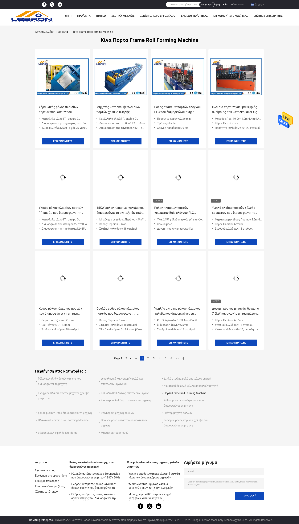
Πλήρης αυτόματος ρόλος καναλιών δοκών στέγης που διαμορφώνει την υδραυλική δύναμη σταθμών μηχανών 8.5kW (94, 497)
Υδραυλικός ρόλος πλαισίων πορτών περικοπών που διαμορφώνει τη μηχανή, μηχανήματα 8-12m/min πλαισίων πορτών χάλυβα (62, 110)
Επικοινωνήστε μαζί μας (230, 15)
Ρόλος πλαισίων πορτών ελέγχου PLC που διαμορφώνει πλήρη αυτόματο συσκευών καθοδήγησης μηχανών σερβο (178, 110)
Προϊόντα (84, 15)
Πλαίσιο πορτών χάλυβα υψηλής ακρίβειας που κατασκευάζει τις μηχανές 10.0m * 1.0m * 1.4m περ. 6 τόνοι (235, 110)
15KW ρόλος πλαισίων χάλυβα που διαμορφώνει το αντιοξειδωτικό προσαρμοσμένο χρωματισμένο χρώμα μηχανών (120, 210)
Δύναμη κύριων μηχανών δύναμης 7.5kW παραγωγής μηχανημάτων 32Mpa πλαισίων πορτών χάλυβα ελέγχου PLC (235, 311)
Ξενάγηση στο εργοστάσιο (157, 15)
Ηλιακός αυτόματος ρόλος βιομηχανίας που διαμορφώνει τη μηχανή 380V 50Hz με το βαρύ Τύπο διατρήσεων (95, 476)
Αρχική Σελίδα (44, 31)
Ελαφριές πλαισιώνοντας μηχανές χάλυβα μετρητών (153, 464)
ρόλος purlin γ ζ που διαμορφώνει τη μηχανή (65, 412)
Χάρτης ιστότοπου (46, 491)
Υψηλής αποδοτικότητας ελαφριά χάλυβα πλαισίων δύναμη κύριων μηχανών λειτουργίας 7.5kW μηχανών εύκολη (154, 476)
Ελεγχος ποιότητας (194, 15)
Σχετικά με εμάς (123, 15)
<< (136, 358)
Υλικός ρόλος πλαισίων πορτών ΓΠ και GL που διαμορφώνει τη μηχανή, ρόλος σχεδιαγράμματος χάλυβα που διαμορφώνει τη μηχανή (61, 210)
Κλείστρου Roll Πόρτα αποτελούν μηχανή (126, 400)
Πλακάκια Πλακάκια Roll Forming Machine (63, 420)
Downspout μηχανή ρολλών (117, 412)
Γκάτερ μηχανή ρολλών (178, 412)
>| (183, 358)
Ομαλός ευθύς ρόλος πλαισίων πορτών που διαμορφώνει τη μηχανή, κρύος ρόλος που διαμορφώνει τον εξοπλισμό (117, 311)
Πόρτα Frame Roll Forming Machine (185, 393)
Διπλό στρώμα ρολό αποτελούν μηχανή (187, 378)
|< (130, 358)
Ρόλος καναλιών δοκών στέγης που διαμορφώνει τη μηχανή (91, 464)
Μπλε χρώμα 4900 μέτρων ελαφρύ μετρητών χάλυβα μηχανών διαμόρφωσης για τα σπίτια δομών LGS (153, 497)
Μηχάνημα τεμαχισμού (114, 432)
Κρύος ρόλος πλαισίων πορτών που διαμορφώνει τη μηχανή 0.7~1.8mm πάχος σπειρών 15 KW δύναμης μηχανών (62, 311)
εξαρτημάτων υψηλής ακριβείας (57, 432)
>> (177, 358)
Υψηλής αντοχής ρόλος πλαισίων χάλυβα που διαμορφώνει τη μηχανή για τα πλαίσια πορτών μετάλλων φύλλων (177, 311)
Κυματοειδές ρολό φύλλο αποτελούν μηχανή (191, 385)
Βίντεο (101, 15)
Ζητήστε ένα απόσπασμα (229, 4)
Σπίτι (68, 15)
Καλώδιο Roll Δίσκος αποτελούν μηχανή (125, 393)
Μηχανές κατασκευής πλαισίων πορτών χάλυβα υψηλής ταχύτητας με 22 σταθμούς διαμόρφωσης (118, 110)
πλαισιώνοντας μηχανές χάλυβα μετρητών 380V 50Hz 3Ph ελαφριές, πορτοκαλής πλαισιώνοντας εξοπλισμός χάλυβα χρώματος (153, 486)
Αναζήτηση (206, 4)
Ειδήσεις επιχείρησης (267, 15)
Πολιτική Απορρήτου (41, 520)
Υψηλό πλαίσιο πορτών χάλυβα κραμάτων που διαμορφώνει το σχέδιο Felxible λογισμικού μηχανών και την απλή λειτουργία (235, 210)
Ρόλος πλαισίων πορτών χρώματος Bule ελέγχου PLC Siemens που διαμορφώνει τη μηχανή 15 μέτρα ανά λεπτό (174, 210)
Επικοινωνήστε (62, 141)
